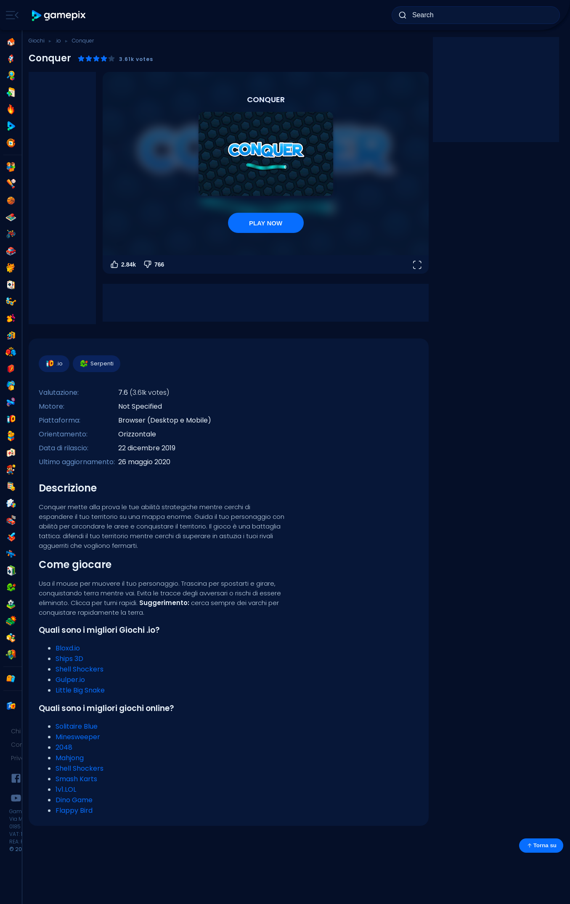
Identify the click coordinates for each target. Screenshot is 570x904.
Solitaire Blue (77, 726)
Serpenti (96, 364)
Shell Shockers (79, 669)
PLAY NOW (265, 223)
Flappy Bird (74, 810)
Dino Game (74, 800)
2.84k (122, 264)
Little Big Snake (80, 690)
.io (58, 40)
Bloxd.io (68, 648)
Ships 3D (69, 658)
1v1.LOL (66, 789)
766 (153, 264)
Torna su (541, 845)
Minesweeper (78, 737)
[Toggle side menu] (10, 15)
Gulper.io (70, 680)
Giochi (37, 40)
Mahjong (70, 758)
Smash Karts (76, 779)
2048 (64, 747)
